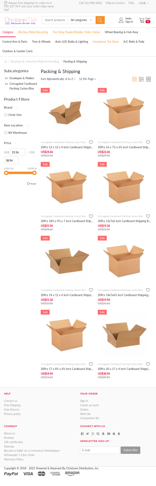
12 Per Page (87, 79)
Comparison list (89, 418)
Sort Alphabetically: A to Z (58, 79)
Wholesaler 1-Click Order (19, 455)
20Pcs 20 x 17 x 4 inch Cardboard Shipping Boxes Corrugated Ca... (124, 369)
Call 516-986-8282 (90, 3)
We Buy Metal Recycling (33, 32)
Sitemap (9, 446)
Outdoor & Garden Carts (17, 51)
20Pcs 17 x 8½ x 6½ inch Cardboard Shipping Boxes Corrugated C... (67, 369)
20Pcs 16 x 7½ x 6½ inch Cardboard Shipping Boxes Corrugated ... (124, 147)
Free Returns (11, 409)
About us (9, 433)
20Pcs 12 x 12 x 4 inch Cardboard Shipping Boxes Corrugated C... (67, 147)
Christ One (13, 114)
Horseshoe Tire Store (106, 41)
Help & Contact (115, 3)
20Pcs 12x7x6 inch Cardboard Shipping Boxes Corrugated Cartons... (124, 221)
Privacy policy (12, 414)
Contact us (10, 400)
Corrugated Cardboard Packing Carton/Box (63, 142)
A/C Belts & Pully (133, 41)
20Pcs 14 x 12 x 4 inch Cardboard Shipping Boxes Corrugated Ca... (67, 295)
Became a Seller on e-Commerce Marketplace (32, 450)
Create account (89, 405)
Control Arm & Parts (14, 41)
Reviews (9, 437)
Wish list (85, 414)
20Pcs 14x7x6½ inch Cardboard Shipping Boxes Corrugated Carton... (124, 295)
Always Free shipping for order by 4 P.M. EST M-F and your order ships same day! (29, 6)
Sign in (84, 400)
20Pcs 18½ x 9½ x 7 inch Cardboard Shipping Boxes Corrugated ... (67, 221)
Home (5, 61)
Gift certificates (13, 442)
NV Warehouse (16, 132)
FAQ (131, 3)
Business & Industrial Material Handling (35, 61)
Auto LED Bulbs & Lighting (71, 41)
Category (7, 32)
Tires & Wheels (41, 41)
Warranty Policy (13, 459)
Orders (84, 409)
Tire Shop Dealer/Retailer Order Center (76, 32)
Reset (33, 183)
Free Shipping (12, 405)
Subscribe (130, 450)
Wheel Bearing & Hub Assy (121, 32)
